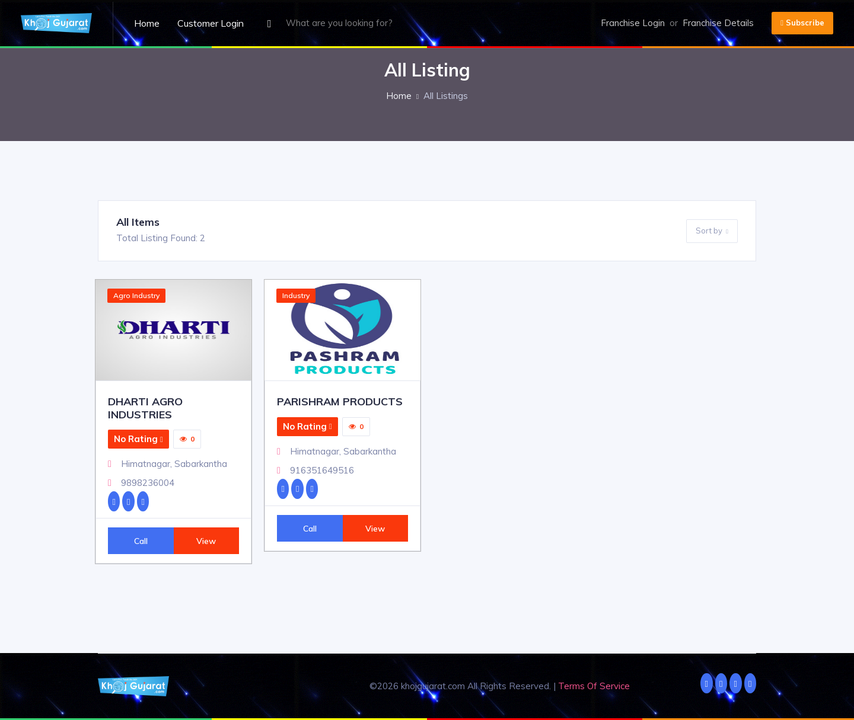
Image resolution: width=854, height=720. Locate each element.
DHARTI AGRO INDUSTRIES (145, 408)
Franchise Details (718, 22)
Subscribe (802, 22)
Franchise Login (633, 22)
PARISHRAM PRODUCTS (340, 401)
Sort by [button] (712, 231)
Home (147, 23)
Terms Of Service (594, 686)
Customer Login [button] (210, 23)
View (206, 541)
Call (141, 541)
